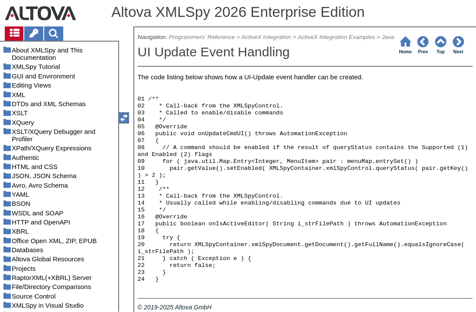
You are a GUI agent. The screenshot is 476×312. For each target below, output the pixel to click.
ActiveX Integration (266, 37)
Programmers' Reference (202, 37)
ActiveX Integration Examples (336, 37)
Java (388, 37)
